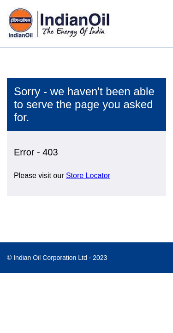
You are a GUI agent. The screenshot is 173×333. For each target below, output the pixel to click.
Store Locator (88, 175)
